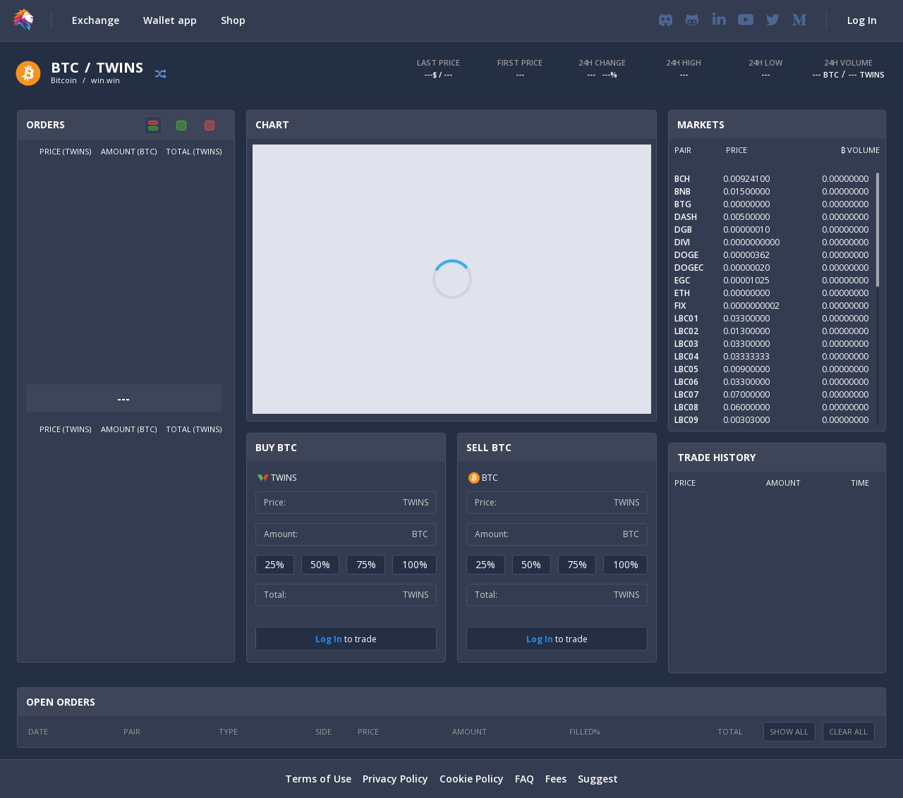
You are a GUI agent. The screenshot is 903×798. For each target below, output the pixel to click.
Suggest (598, 778)
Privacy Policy (395, 778)
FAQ (524, 778)
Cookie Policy (472, 778)
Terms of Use (318, 778)
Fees (555, 778)
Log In (328, 639)
